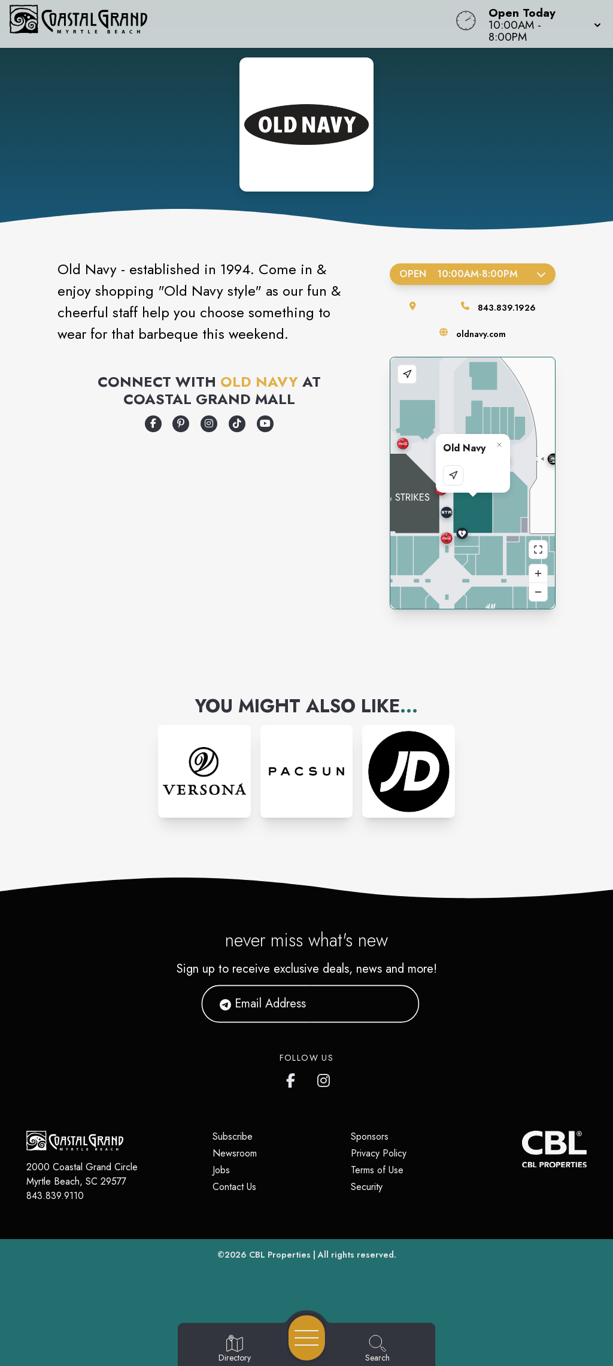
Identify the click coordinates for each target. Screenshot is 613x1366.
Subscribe (233, 1136)
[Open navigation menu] (307, 1337)
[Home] (232, 24)
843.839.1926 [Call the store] (507, 308)
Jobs (221, 1170)
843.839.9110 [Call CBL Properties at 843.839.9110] (55, 1196)
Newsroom (235, 1153)
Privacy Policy (378, 1153)
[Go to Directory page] (234, 1349)
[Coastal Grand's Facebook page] (293, 1078)
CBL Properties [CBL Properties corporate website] (280, 1255)
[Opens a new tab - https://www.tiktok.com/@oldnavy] (237, 424)
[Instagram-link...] (204, 771)
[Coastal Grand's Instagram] (324, 1078)
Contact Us (234, 1187)
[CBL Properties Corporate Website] (522, 1149)
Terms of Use (377, 1170)
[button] (541, 24)
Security (367, 1187)
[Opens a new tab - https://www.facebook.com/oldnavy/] (153, 424)
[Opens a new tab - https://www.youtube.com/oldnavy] (265, 424)
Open (472, 274)
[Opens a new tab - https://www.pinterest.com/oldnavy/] (180, 424)
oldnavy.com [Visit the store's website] (481, 334)
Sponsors (370, 1136)
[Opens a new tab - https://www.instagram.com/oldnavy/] (209, 424)
